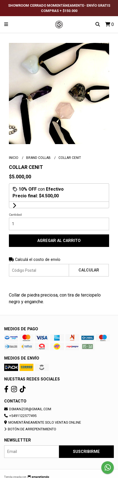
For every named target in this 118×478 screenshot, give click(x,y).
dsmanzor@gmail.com (27, 409)
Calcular (88, 270)
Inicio (14, 158)
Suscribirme (86, 451)
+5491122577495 (20, 416)
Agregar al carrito (59, 240)
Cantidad (15, 215)
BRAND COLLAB (38, 158)
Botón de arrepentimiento (30, 429)
